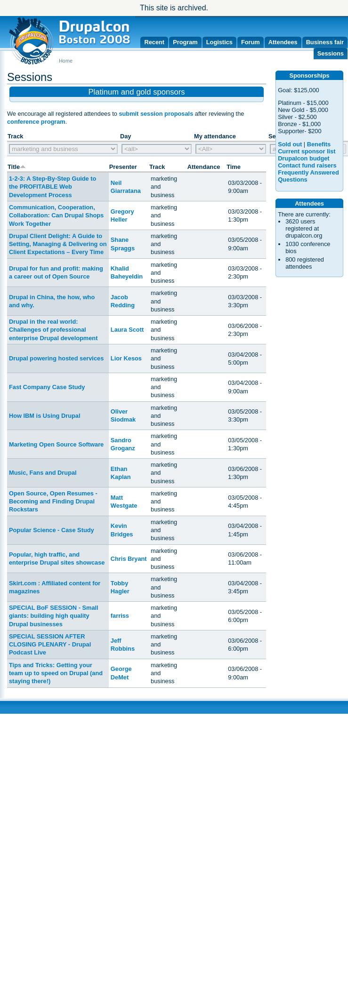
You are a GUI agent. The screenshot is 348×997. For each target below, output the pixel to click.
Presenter (123, 166)
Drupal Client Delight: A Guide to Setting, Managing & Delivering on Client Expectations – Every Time (58, 244)
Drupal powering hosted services (56, 358)
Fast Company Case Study (47, 387)
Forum (250, 42)
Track (157, 166)
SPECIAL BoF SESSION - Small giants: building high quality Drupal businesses (53, 616)
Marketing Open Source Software (56, 444)
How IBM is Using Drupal (44, 415)
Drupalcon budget (303, 158)
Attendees (283, 42)
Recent (154, 42)
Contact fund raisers (307, 165)
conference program (36, 121)
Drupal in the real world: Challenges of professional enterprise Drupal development (53, 330)
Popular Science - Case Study (51, 530)
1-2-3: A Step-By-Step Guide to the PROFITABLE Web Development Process (52, 187)
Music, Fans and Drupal (43, 472)
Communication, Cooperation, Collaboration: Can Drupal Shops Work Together (56, 215)
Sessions (330, 53)
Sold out (290, 144)
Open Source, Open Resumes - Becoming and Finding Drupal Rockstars (53, 501)
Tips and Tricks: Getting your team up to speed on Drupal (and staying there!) (56, 673)
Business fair (325, 42)
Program (185, 42)
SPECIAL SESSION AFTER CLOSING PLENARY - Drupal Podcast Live (50, 644)
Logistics (219, 42)
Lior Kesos (126, 358)
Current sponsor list (306, 151)
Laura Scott (127, 329)
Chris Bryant (129, 558)
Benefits (319, 144)
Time (234, 166)
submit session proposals (156, 113)
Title (17, 166)
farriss (120, 615)
